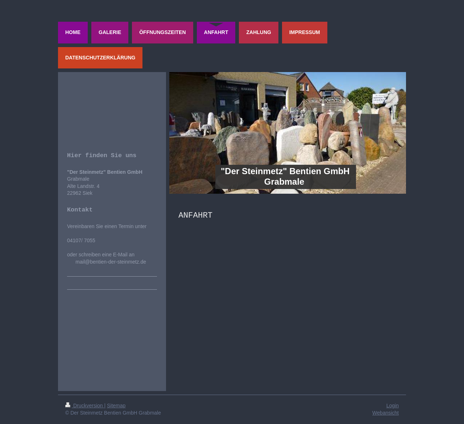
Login (392, 405)
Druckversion (84, 405)
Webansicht (385, 413)
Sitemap (116, 405)
